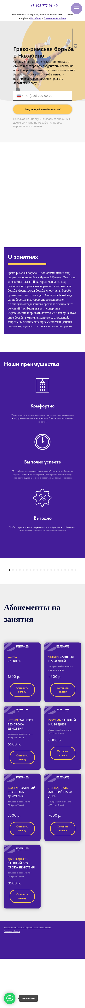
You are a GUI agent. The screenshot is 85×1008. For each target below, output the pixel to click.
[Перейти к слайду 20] (75, 619)
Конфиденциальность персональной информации (27, 976)
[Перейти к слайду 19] (72, 619)
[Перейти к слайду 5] (23, 619)
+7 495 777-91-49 (44, 6)
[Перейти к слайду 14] (54, 619)
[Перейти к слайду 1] (9, 619)
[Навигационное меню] (76, 8)
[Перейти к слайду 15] (58, 619)
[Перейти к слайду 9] (37, 619)
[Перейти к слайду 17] (65, 619)
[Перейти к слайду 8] (34, 619)
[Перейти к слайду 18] (68, 619)
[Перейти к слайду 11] (44, 619)
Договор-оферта (12, 980)
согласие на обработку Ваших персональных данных (37, 124)
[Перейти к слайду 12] (47, 619)
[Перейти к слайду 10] (41, 619)
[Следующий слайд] (81, 588)
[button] (22, 696)
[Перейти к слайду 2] (13, 619)
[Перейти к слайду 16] (61, 619)
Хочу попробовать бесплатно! (43, 109)
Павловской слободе (55, 18)
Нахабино (35, 18)
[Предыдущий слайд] (3, 588)
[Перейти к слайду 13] (51, 619)
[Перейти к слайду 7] (30, 619)
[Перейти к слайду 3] (16, 619)
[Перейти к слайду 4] (20, 619)
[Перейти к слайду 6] (27, 619)
